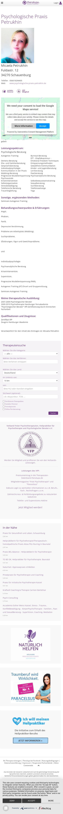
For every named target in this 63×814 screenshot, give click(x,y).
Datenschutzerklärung (12, 763)
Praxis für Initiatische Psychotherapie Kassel (22, 582)
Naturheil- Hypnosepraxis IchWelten (19, 567)
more (51, 801)
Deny (12, 801)
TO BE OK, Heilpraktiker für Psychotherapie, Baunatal (26, 559)
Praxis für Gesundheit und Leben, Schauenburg (24, 533)
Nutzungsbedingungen (50, 761)
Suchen (53, 413)
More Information (24, 125)
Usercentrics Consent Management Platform (35, 132)
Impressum (26, 763)
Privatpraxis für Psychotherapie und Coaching (23, 575)
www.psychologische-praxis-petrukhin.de (28, 83)
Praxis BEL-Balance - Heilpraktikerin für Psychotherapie (27, 552)
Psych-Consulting (10, 598)
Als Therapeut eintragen (12, 761)
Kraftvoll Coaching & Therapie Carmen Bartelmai (24, 590)
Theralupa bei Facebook (31, 761)
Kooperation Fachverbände (42, 763)
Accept (42, 125)
